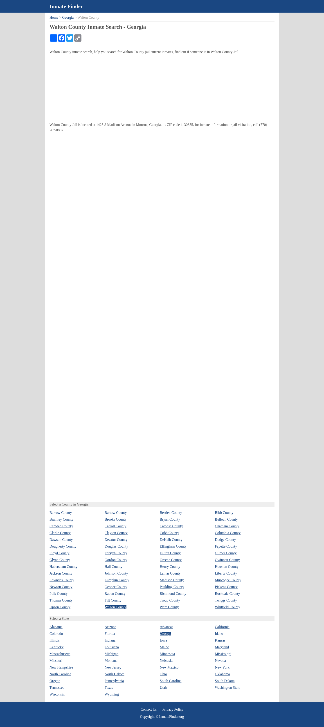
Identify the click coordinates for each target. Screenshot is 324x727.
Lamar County (170, 573)
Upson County (60, 607)
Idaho (219, 633)
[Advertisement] (162, 88)
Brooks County (115, 519)
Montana (111, 660)
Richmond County (173, 593)
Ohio (163, 674)
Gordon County (116, 560)
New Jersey (113, 667)
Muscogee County (228, 580)
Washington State (227, 687)
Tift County (113, 600)
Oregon (55, 681)
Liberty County (226, 573)
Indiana (110, 640)
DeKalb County (171, 539)
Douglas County (116, 546)
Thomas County (61, 600)
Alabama (56, 627)
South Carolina (170, 681)
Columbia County (228, 533)
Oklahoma (222, 674)
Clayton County (116, 533)
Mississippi (223, 654)
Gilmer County (225, 553)
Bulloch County (226, 519)
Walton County (115, 607)
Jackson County (61, 573)
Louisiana (112, 647)
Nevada (220, 660)
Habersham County (63, 566)
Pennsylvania (114, 681)
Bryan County (170, 519)
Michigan (111, 654)
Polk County (59, 593)
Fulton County (170, 553)
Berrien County (171, 512)
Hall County (113, 566)
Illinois (55, 640)
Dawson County (61, 539)
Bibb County (224, 512)
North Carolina (60, 674)
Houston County (226, 566)
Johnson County (116, 573)
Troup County (170, 600)
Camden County (61, 526)
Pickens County (226, 587)
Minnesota (167, 654)
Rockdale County (227, 593)
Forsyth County (116, 553)
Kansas (220, 640)
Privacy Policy (172, 709)
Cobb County (169, 533)
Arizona (110, 627)
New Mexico (169, 667)
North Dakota (114, 674)
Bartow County (116, 512)
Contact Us (149, 709)
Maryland (222, 647)
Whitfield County (227, 607)
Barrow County (61, 512)
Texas (109, 687)
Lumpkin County (117, 580)
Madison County (172, 580)
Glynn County (60, 560)
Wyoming (112, 694)
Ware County (169, 607)
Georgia (68, 17)
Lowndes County (62, 580)
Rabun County (115, 593)
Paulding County (172, 587)
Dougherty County (63, 546)
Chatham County (227, 526)
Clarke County (60, 533)
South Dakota (225, 681)
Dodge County (225, 539)
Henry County (170, 566)
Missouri (56, 660)
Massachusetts (60, 654)
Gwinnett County (227, 560)
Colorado (56, 633)
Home (54, 17)
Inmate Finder (66, 6)
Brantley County (61, 519)
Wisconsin (57, 694)
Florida (110, 633)
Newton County (61, 587)
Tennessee (57, 687)
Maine (164, 647)
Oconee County (116, 587)
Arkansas (166, 627)
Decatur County (116, 539)
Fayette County (226, 546)
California (222, 627)
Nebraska (166, 660)
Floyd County (59, 553)
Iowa (163, 640)
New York (222, 667)
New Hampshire (61, 667)
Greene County (171, 560)
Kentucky (56, 647)
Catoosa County (171, 526)
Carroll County (115, 526)
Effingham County (173, 546)
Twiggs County (226, 600)
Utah (163, 687)
